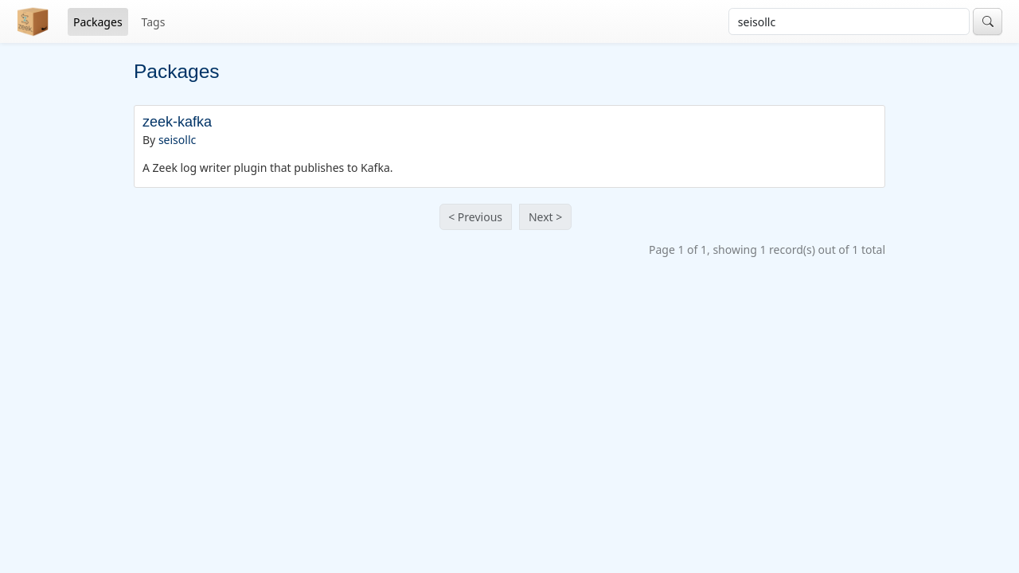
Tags (154, 21)
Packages (98, 21)
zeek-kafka (177, 122)
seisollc (177, 139)
